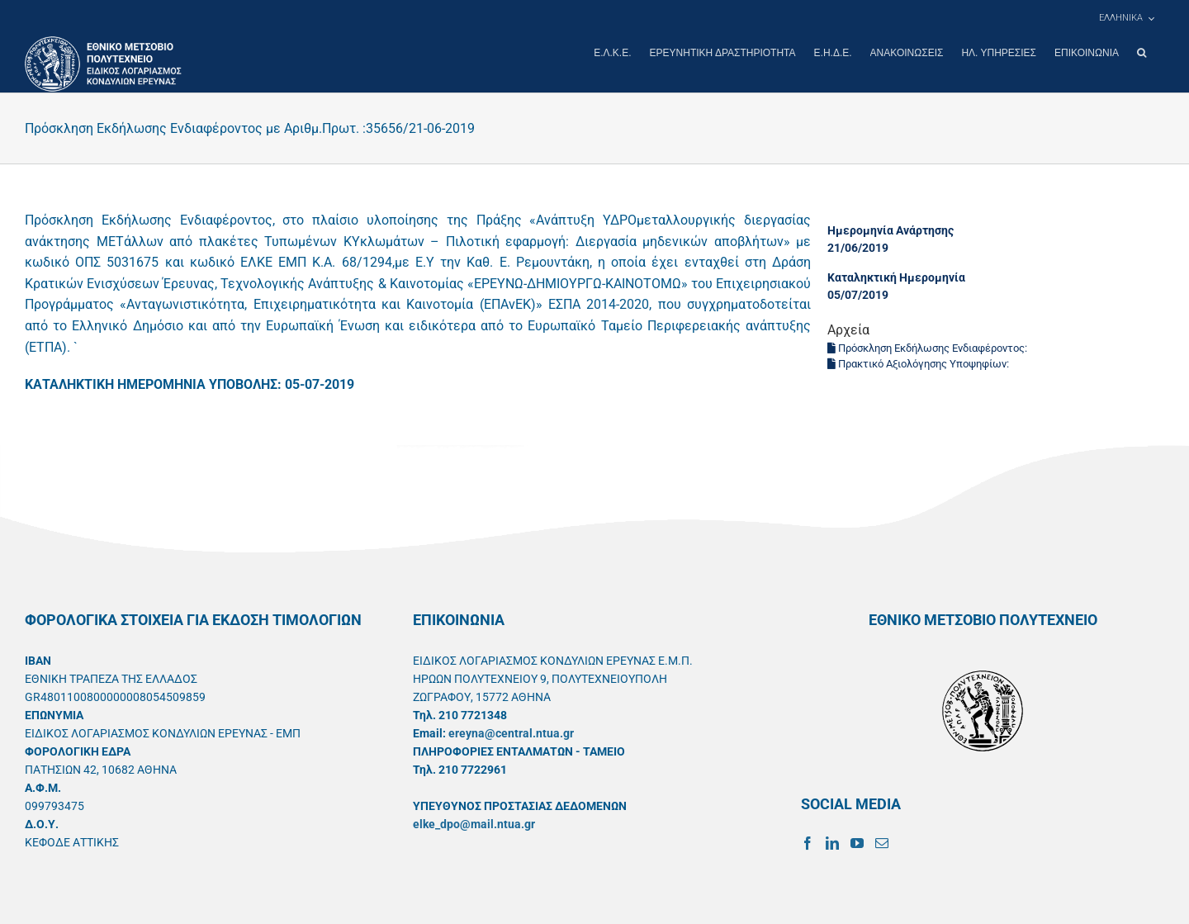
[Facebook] (807, 842)
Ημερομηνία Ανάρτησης (890, 229)
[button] (1141, 52)
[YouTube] (857, 842)
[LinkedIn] (832, 842)
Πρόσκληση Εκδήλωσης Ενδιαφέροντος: (928, 347)
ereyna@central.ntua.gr (511, 732)
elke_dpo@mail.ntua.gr (474, 823)
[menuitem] (1126, 18)
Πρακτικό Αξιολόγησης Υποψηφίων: (919, 363)
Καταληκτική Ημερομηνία (896, 276)
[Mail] (881, 842)
